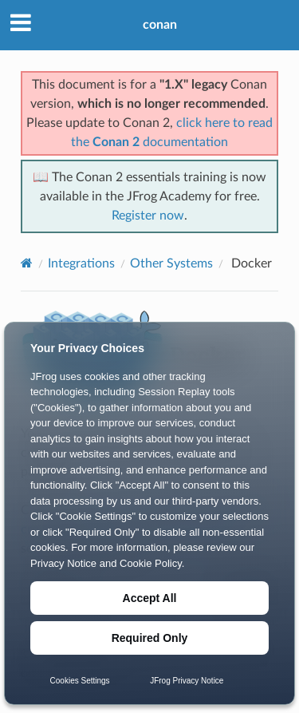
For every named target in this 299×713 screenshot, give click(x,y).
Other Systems (171, 263)
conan (160, 24)
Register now (148, 215)
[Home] (27, 263)
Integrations (81, 263)
